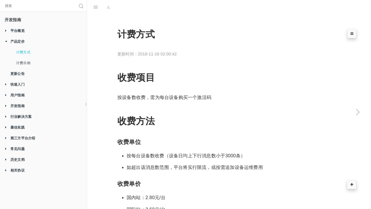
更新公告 (17, 74)
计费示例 (23, 63)
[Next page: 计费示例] (358, 112)
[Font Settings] (108, 7)
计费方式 (23, 52)
